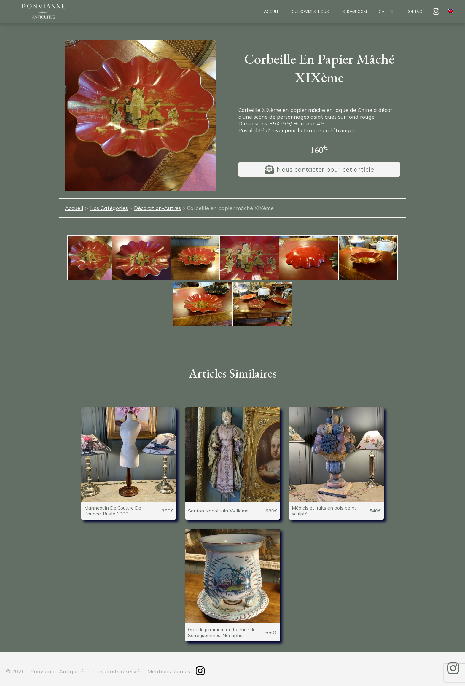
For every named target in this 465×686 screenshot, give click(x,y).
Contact (415, 11)
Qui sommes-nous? (311, 11)
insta (436, 11)
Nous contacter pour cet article (325, 169)
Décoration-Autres (157, 208)
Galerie (386, 11)
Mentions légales (168, 671)
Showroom (354, 11)
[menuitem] (450, 11)
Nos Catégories (109, 208)
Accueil (272, 11)
